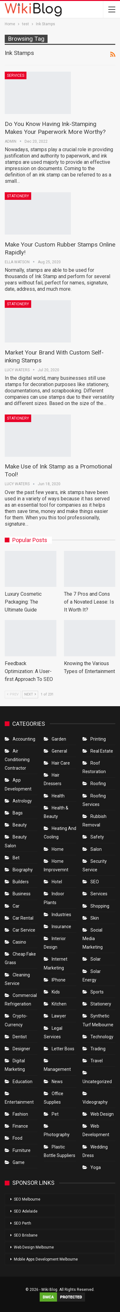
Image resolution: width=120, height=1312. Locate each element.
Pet (55, 1114)
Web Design (102, 1114)
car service (24, 930)
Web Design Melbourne (34, 1247)
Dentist (20, 1036)
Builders (21, 881)
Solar (95, 959)
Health (58, 795)
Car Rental (23, 918)
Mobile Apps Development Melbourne (46, 1259)
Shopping (99, 906)
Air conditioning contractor (17, 759)
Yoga (95, 1167)
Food (17, 1138)
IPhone (59, 979)
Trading (98, 1048)
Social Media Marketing (93, 938)
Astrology (22, 800)
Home (58, 849)
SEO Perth (22, 1223)
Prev (13, 694)
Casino (19, 942)
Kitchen (59, 1003)
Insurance (61, 926)
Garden (59, 739)
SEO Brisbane (25, 1235)
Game (19, 1162)
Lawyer (59, 1015)
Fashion (20, 1114)
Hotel (57, 881)
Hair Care (61, 763)
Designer (21, 1048)
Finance (20, 1126)
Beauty (20, 824)
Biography (23, 869)
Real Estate (101, 751)
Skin (94, 918)
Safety (97, 836)
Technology (101, 1036)
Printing (98, 739)
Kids (56, 991)
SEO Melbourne (27, 1199)
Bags (18, 812)
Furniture (22, 1150)
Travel (96, 1060)
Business (22, 893)
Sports (97, 991)
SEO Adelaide (25, 1211)
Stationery (18, 196)
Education (22, 1081)
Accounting (24, 739)
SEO (94, 881)
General (59, 751)
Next (30, 694)
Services (15, 75)
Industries (61, 914)
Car (16, 906)
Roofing (98, 783)
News (57, 1081)
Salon (96, 849)
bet (16, 857)
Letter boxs (63, 1048)
